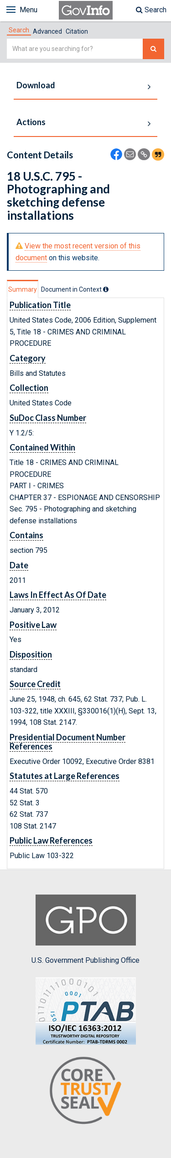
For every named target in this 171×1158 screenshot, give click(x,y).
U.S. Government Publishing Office (85, 930)
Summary (22, 289)
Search (151, 9)
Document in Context (75, 289)
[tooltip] (106, 289)
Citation (77, 31)
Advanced (47, 31)
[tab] (19, 30)
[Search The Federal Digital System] (153, 49)
